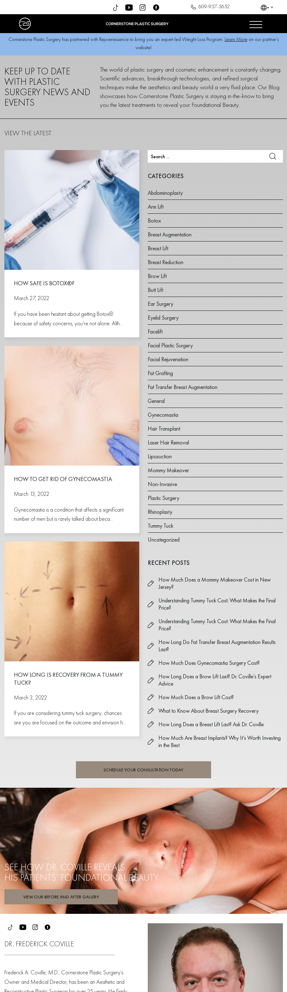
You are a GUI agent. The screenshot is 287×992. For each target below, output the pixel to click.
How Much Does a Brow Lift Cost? (196, 697)
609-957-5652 (209, 7)
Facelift (155, 331)
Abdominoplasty (165, 192)
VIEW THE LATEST (27, 132)
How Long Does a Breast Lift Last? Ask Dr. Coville (211, 724)
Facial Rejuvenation (168, 359)
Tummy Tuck (160, 525)
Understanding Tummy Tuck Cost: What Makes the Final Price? (217, 604)
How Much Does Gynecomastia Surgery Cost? (209, 662)
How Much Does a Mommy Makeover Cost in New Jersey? (214, 583)
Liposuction (160, 456)
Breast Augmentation (170, 234)
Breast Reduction (165, 262)
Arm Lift (156, 206)
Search (272, 156)
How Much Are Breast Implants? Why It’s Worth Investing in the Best (219, 741)
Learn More (236, 39)
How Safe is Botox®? (44, 283)
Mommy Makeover (168, 470)
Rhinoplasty (160, 511)
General (156, 400)
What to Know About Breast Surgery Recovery (208, 710)
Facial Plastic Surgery (170, 345)
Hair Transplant (164, 428)
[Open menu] (256, 23)
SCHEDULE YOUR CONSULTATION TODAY (143, 770)
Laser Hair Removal (168, 442)
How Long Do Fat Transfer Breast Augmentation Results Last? (217, 645)
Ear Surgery (160, 303)
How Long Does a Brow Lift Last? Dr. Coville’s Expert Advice (214, 680)
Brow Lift (157, 276)
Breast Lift (158, 248)
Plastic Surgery (163, 498)
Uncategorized (164, 539)
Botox (154, 220)
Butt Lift (155, 289)
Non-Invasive (162, 484)
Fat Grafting (160, 373)
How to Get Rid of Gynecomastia (63, 479)
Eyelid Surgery (163, 317)
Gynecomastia (163, 414)
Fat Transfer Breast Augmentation (182, 387)
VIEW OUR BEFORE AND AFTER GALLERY (61, 897)
